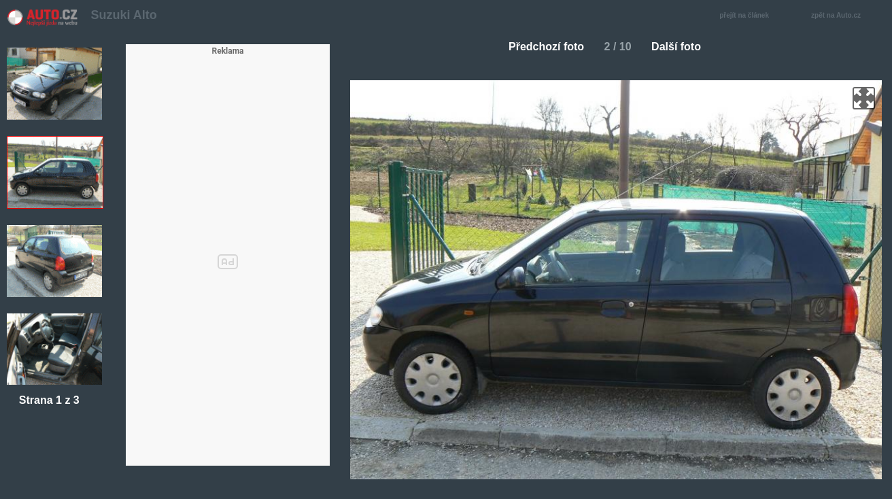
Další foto (681, 46)
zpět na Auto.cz (843, 16)
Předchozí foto (541, 46)
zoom (864, 98)
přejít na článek (747, 16)
